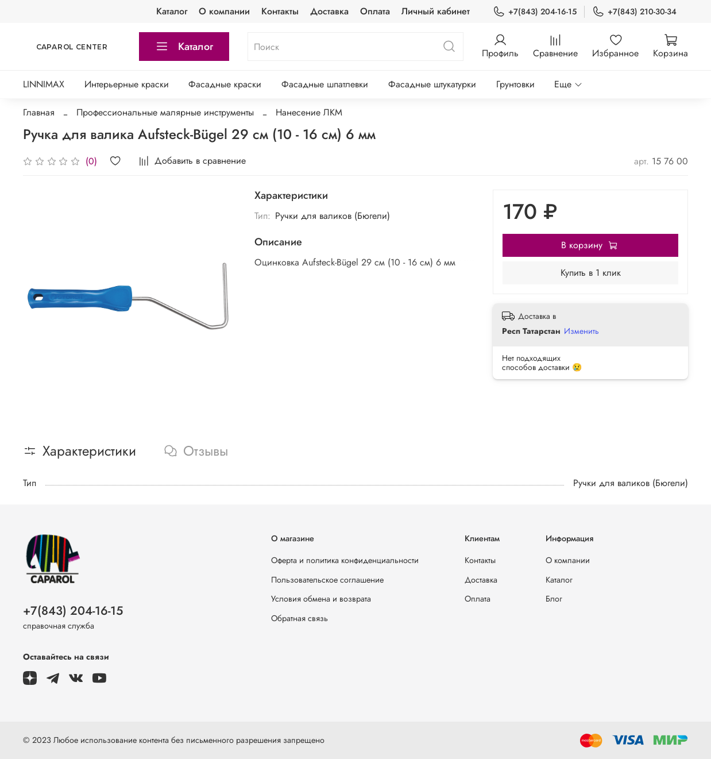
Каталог (171, 11)
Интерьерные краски (126, 84)
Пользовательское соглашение (327, 579)
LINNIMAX (43, 84)
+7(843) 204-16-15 (535, 12)
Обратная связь (299, 618)
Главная (39, 112)
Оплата (375, 11)
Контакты (280, 11)
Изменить (581, 331)
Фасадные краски (224, 84)
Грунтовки (515, 84)
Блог (554, 598)
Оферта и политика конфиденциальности (345, 560)
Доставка (329, 11)
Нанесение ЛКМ (309, 112)
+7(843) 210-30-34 (634, 12)
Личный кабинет (435, 11)
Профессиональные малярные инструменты (165, 112)
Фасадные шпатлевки (324, 84)
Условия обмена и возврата (321, 598)
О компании (224, 11)
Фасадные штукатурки (432, 84)
